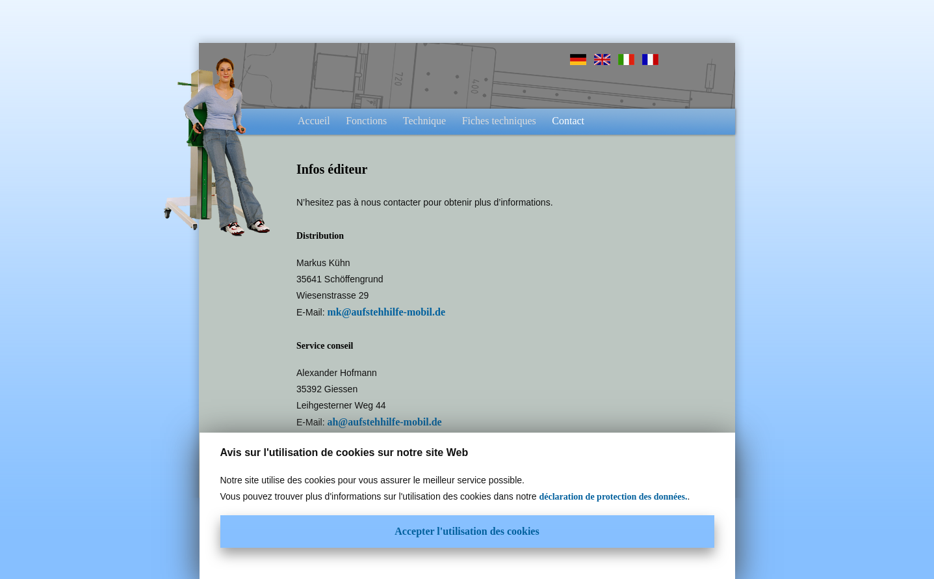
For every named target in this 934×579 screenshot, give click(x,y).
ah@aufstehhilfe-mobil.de (384, 421)
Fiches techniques (499, 120)
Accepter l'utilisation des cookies (467, 531)
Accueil (314, 120)
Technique (424, 120)
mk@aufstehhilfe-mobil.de (386, 311)
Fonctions (366, 120)
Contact (568, 120)
